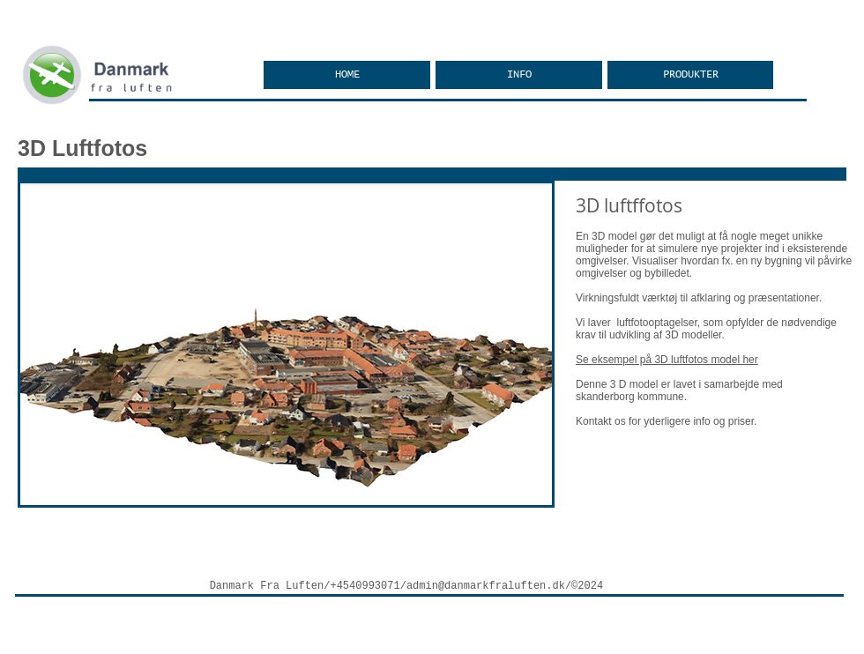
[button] (690, 75)
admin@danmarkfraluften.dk (485, 586)
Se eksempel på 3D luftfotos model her (667, 359)
